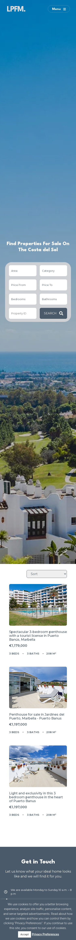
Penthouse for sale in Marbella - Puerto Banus (36, 716)
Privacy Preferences (45, 934)
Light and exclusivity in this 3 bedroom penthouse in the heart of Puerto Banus (36, 797)
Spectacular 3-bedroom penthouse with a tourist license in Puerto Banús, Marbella (38, 635)
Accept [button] (24, 934)
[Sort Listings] (47, 574)
